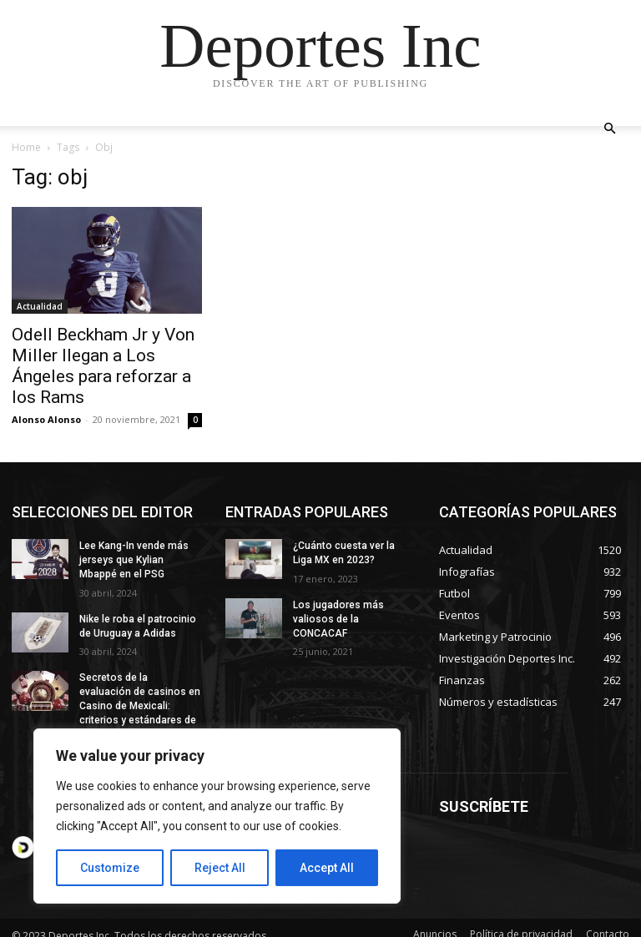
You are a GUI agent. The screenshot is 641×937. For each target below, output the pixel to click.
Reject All (219, 867)
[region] (217, 816)
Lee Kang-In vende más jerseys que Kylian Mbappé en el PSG (134, 560)
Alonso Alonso (46, 419)
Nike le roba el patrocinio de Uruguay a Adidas (136, 626)
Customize (109, 867)
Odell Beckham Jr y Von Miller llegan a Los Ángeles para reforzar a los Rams (103, 366)
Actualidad (40, 306)
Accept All (327, 867)
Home (26, 147)
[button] (609, 129)
